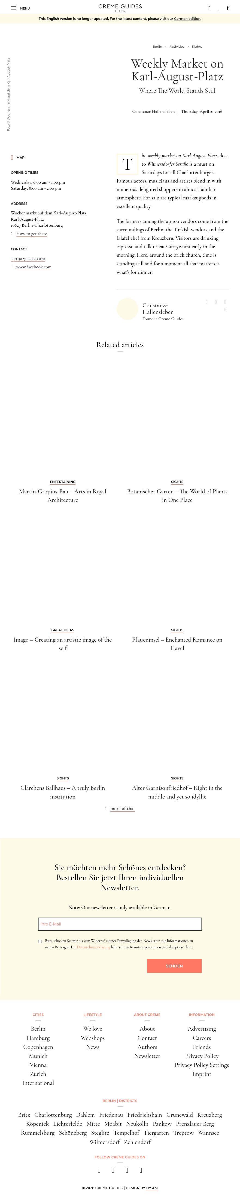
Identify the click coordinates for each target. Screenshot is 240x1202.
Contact (147, 1038)
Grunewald (179, 1114)
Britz (24, 1114)
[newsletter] (141, 1172)
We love (92, 1028)
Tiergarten (156, 1132)
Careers (202, 1038)
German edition (187, 19)
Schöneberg (73, 1132)
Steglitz (100, 1132)
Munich (38, 1056)
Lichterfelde (67, 1123)
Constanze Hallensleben (153, 111)
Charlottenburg (53, 1114)
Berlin (38, 1028)
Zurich (38, 1073)
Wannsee (208, 1132)
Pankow (162, 1123)
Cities (38, 1015)
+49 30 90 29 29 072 (28, 258)
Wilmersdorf (104, 1142)
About (147, 1028)
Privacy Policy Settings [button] (202, 1065)
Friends (202, 1047)
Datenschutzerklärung (93, 947)
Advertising (202, 1028)
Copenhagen (38, 1047)
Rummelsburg (37, 1132)
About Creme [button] (147, 1015)
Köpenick (37, 1123)
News (92, 1047)
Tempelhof (126, 1132)
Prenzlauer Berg (195, 1123)
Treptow (183, 1132)
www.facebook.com (33, 267)
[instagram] (113, 1172)
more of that (122, 808)
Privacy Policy (201, 1056)
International (38, 1082)
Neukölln (137, 1123)
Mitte (93, 1123)
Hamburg (38, 1038)
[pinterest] (127, 1172)
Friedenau (111, 1114)
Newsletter (147, 1056)
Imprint (201, 1073)
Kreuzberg (210, 1114)
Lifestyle (93, 1015)
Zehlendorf (137, 1142)
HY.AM (152, 1188)
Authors (147, 1047)
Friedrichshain (144, 1114)
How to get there (31, 233)
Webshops (93, 1038)
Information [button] (202, 1015)
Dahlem (85, 1114)
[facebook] (99, 1172)
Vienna (38, 1065)
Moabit (113, 1123)
